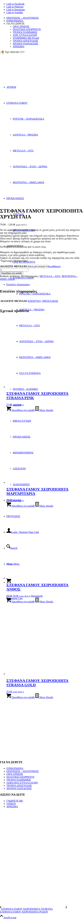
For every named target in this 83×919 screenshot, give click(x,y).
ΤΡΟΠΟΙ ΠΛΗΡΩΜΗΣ (25, 32)
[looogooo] (24, 68)
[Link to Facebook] (15, 4)
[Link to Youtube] (14, 12)
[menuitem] (44, 18)
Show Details (44, 410)
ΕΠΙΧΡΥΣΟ (34, 301)
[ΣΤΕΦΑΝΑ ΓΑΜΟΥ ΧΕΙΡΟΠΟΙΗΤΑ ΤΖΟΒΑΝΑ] (33, 909)
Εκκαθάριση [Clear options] (54, 266)
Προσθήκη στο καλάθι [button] (20, 410)
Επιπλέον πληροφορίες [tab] (18, 284)
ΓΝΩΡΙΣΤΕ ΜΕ (14, 800)
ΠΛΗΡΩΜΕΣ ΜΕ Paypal (26, 38)
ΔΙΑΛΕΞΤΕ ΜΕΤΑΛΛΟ (13, 266)
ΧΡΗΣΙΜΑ (18, 46)
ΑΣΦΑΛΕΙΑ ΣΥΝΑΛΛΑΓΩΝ (22, 782)
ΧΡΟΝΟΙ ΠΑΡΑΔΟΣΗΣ (25, 43)
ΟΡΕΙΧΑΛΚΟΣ (50, 301)
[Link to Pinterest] (15, 6)
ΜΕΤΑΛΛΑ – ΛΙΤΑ (50, 276)
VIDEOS (11, 803)
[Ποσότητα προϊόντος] (14, 270)
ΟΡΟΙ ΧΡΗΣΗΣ (21, 26)
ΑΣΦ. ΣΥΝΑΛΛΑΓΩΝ (25, 35)
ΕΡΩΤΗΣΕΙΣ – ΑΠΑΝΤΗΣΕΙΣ (22, 18)
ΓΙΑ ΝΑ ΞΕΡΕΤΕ (15, 23)
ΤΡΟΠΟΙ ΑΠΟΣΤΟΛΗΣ (25, 40)
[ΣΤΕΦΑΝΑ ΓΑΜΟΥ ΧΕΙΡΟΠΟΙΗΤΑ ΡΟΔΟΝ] (40, 910)
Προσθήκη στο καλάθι (11, 273)
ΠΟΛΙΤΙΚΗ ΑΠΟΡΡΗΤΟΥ (27, 29)
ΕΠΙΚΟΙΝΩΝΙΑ (14, 20)
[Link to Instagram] (15, 9)
